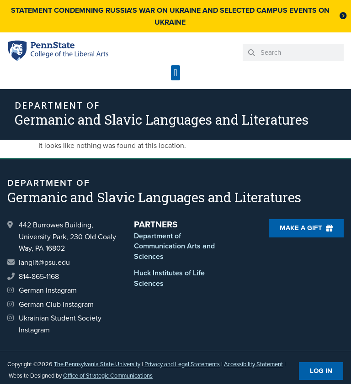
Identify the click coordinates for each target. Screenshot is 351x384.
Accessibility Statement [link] (253, 364)
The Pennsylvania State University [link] (97, 364)
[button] (175, 72)
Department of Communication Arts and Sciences (174, 246)
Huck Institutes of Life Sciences (169, 278)
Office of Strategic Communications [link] (108, 375)
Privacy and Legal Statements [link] (182, 364)
